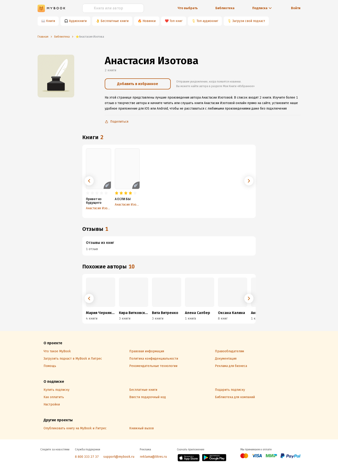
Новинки (149, 21)
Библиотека (224, 8)
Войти (295, 8)
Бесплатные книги (115, 21)
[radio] (88, 193)
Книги (50, 21)
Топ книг (176, 21)
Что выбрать (188, 8)
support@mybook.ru (118, 457)
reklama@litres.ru (153, 457)
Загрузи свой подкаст (248, 21)
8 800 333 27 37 (87, 457)
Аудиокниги (78, 21)
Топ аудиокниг (207, 21)
